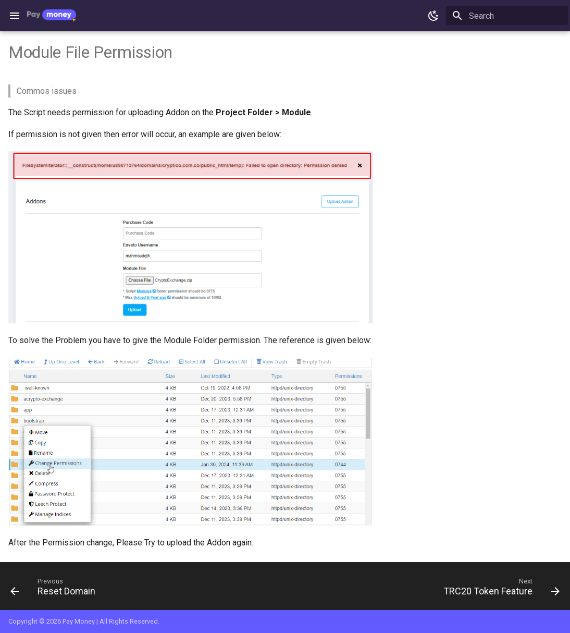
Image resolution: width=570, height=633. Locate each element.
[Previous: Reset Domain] (55, 589)
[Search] (507, 15)
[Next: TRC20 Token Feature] (499, 589)
